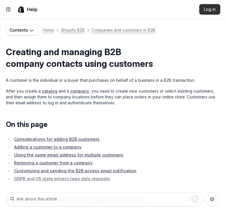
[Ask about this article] (104, 199)
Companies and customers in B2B (123, 30)
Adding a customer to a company (47, 146)
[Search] (195, 199)
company (79, 91)
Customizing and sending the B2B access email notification (75, 170)
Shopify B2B (73, 30)
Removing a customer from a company (53, 162)
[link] (28, 9)
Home (48, 30)
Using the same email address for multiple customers (68, 154)
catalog (49, 91)
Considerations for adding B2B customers (57, 139)
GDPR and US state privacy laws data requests (62, 178)
